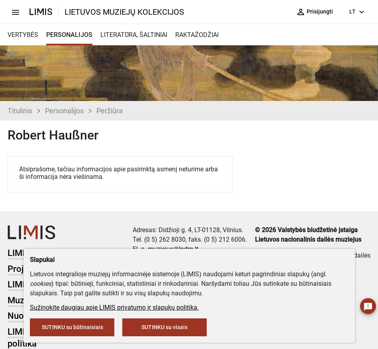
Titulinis (20, 111)
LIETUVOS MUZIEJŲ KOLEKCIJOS (124, 12)
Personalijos (64, 111)
